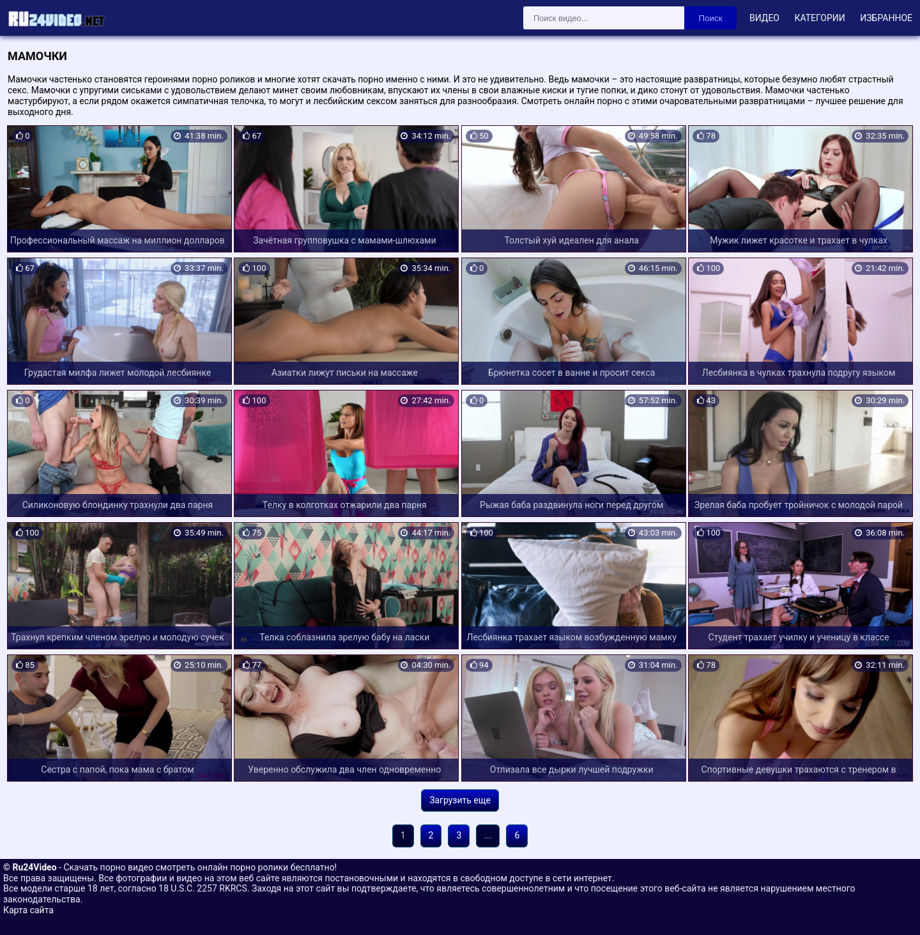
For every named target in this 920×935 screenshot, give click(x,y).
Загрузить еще (460, 800)
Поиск (711, 18)
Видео (764, 18)
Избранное (886, 18)
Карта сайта (28, 910)
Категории (819, 18)
